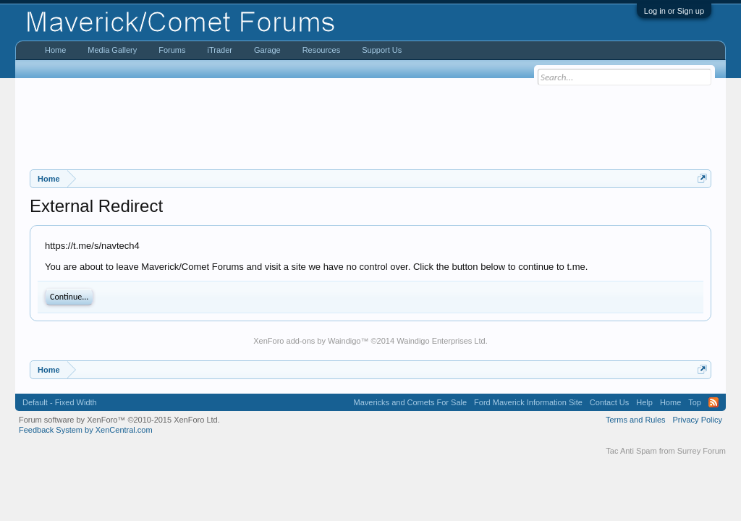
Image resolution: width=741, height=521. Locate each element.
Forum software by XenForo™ (119, 419)
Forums (171, 50)
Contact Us (609, 402)
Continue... (69, 297)
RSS (713, 402)
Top (694, 402)
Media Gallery (112, 50)
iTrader (219, 50)
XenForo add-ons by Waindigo (306, 340)
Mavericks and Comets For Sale (410, 402)
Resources (321, 50)
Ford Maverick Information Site (528, 402)
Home (55, 50)
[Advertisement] (370, 123)
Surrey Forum (701, 450)
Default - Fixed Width (59, 402)
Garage (267, 50)
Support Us (382, 50)
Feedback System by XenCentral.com (86, 429)
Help (644, 402)
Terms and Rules (636, 419)
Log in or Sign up (674, 11)
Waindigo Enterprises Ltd (441, 340)
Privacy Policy (697, 419)
